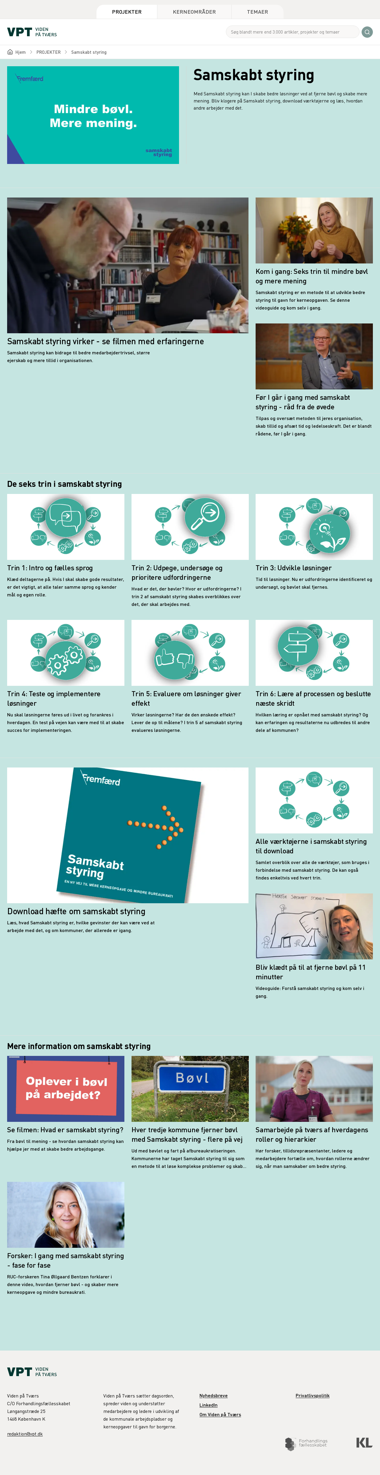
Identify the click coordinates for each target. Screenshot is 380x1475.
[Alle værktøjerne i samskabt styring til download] (314, 824)
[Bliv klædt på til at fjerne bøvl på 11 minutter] (314, 946)
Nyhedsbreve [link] (214, 1395)
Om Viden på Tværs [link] (220, 1414)
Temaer (257, 11)
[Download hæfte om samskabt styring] (127, 850)
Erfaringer (263, 1458)
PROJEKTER (49, 52)
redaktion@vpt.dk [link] (25, 1434)
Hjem (20, 52)
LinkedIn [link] (209, 1405)
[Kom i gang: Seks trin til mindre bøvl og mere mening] (314, 255)
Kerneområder (194, 11)
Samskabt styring (89, 52)
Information (214, 1458)
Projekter (127, 11)
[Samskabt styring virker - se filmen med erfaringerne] (127, 281)
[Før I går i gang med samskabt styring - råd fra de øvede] (314, 380)
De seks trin (114, 1458)
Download (165, 1458)
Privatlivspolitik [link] (313, 1395)
